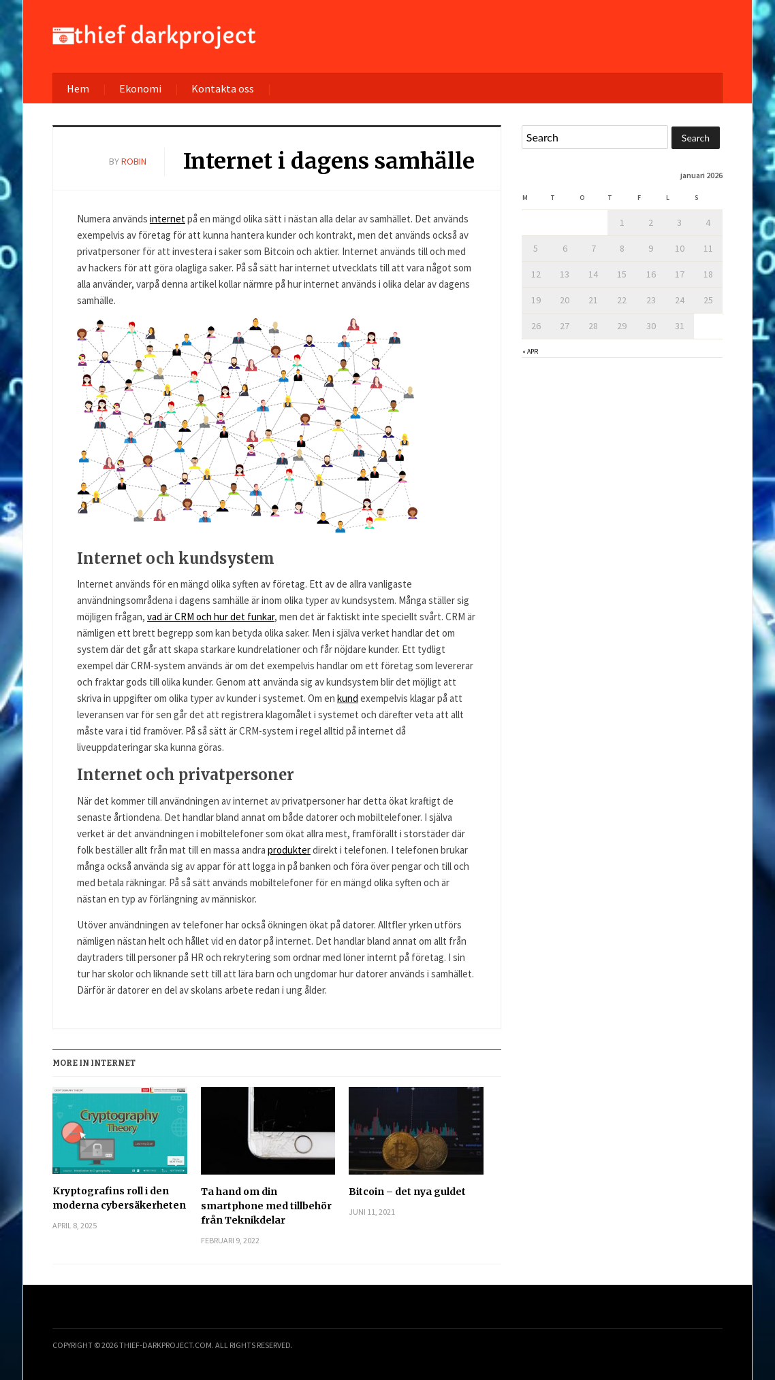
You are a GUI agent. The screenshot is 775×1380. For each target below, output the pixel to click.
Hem (78, 88)
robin (133, 161)
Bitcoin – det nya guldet (407, 1191)
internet (167, 218)
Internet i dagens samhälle (329, 161)
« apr (530, 351)
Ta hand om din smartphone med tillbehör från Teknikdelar (266, 1205)
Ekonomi (140, 88)
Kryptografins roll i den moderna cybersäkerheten (119, 1198)
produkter (289, 849)
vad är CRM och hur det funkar (210, 616)
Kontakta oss (222, 88)
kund (347, 698)
